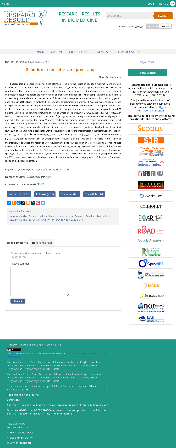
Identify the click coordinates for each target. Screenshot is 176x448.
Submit (18, 305)
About (41, 51)
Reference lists (42, 242)
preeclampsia (25, 168)
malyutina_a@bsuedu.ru (89, 386)
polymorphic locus (44, 168)
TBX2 (58, 168)
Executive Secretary (21, 432)
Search (163, 15)
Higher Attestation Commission (151, 108)
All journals (147, 61)
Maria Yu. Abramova (110, 76)
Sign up (163, 3)
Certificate (13, 399)
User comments (17, 242)
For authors (77, 51)
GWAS (66, 168)
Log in (152, 3)
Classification (129, 51)
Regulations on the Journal (23, 394)
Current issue (102, 51)
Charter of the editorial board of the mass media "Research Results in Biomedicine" (57, 405)
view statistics (42, 176)
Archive (57, 51)
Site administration (21, 437)
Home (6, 3)
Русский (152, 26)
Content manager (20, 442)
